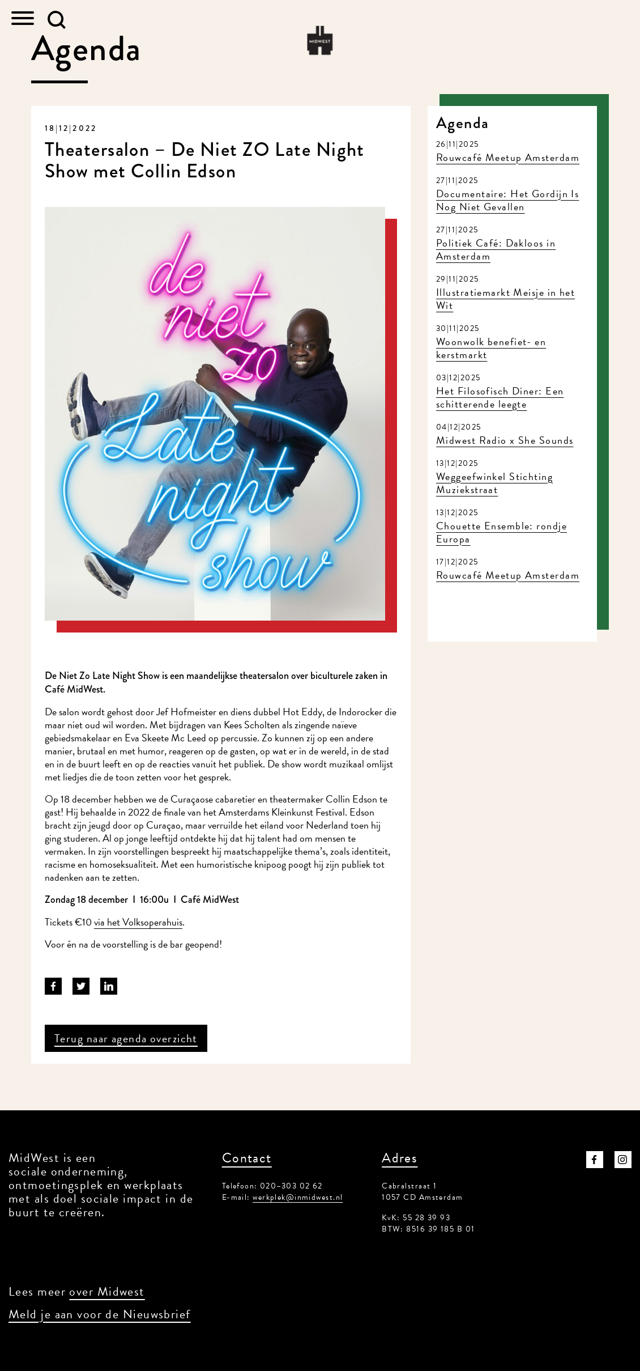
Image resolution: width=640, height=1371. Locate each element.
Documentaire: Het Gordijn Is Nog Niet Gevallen (507, 200)
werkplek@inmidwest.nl (298, 1197)
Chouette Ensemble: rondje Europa (501, 532)
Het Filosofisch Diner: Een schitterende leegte (500, 397)
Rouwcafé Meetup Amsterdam (507, 157)
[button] (57, 20)
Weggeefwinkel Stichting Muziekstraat (494, 483)
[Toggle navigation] (22, 19)
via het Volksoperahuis (138, 921)
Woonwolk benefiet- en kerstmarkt (491, 348)
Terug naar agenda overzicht (126, 1038)
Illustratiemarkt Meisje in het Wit (505, 299)
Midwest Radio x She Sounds (504, 440)
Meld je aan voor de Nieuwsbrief (99, 1314)
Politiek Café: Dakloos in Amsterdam (496, 249)
